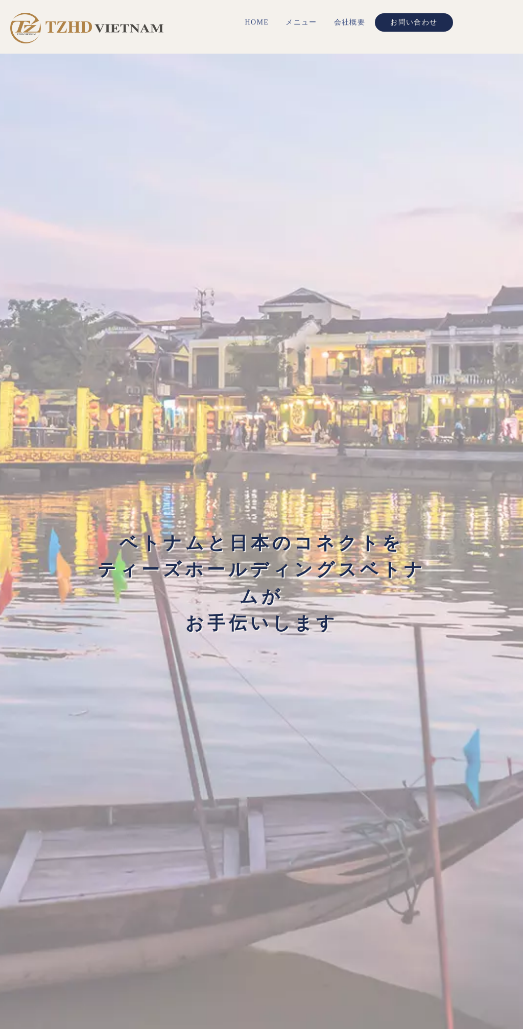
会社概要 (350, 22)
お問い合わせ (413, 22)
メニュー (301, 22)
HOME (257, 22)
